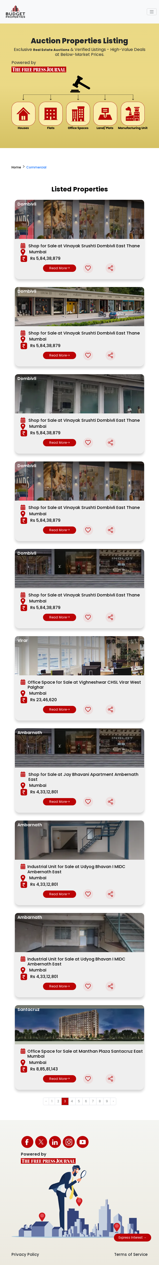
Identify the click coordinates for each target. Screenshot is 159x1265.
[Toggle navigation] (152, 11)
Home (16, 167)
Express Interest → (132, 1237)
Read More (59, 268)
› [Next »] (113, 1101)
